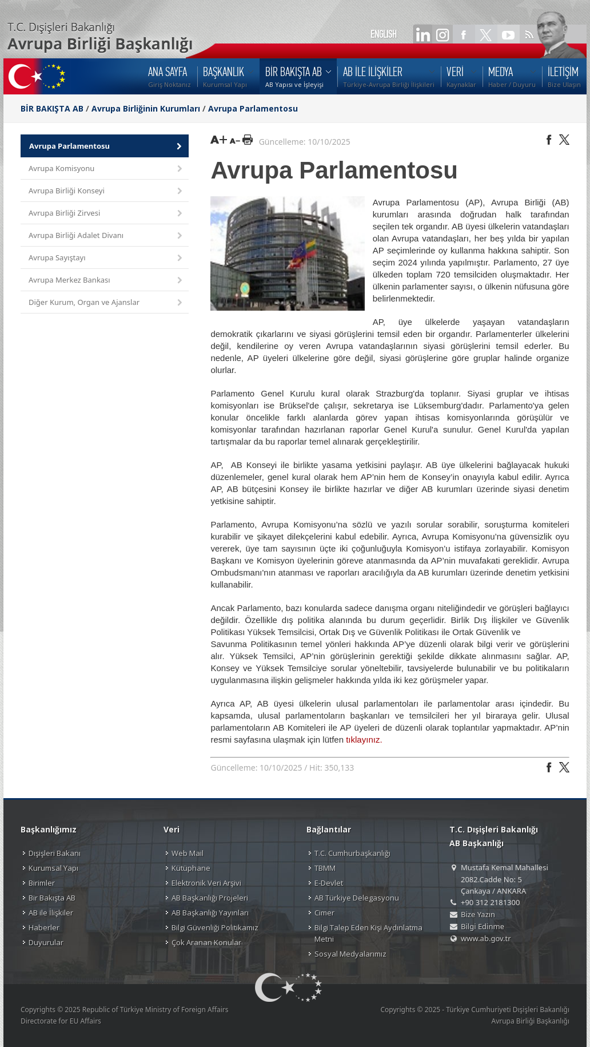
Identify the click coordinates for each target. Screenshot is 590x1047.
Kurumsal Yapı (53, 868)
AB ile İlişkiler (51, 912)
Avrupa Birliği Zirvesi (106, 214)
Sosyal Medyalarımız (350, 954)
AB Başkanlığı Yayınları (210, 912)
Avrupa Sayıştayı (106, 258)
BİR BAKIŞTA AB (52, 108)
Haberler (44, 927)
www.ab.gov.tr (486, 938)
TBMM (325, 868)
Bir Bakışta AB (52, 898)
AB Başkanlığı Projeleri (210, 898)
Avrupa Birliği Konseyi (106, 191)
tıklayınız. (364, 739)
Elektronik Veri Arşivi (206, 883)
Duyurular (46, 942)
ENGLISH (383, 34)
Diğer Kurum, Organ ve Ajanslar (106, 303)
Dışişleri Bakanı (55, 853)
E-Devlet (328, 883)
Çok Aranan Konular (206, 942)
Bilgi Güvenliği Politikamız (215, 927)
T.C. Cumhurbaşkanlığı (352, 853)
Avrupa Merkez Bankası (106, 281)
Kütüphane (191, 868)
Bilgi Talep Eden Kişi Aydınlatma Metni (368, 933)
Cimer (324, 912)
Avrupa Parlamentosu (253, 108)
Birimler (42, 883)
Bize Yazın (478, 914)
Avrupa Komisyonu (106, 169)
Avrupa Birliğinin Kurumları (145, 108)
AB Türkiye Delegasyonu (356, 898)
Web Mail (188, 853)
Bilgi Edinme (482, 926)
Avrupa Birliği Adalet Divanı (106, 236)
